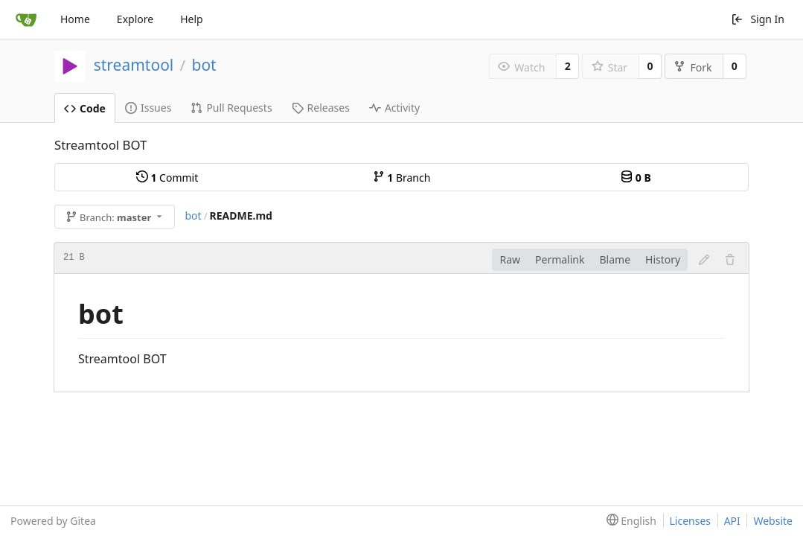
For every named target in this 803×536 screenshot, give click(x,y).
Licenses (690, 521)
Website (773, 521)
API (732, 521)
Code (85, 108)
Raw (509, 259)
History (662, 259)
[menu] (628, 521)
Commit (167, 177)
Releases (321, 107)
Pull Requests (231, 107)
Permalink (559, 259)
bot (203, 64)
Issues (148, 107)
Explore (135, 19)
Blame (614, 259)
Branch (402, 177)
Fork (692, 67)
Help (191, 19)
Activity (394, 107)
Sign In (757, 19)
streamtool (134, 64)
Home (75, 19)
